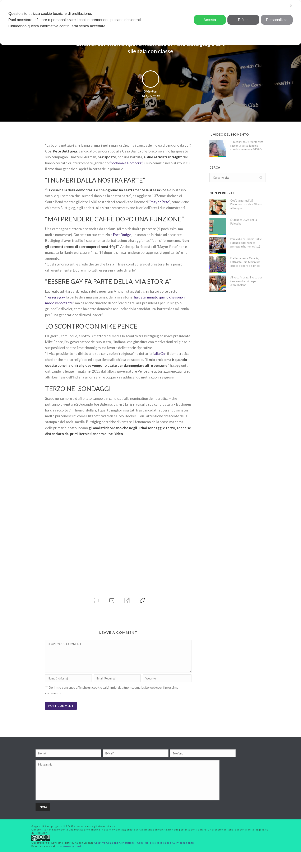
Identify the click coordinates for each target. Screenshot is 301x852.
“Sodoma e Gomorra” (125, 163)
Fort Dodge (122, 234)
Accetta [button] (210, 20)
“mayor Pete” (159, 202)
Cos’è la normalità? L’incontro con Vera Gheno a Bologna (246, 204)
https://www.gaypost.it (70, 846)
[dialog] (150, 22)
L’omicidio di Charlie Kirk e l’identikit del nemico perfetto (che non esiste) (246, 242)
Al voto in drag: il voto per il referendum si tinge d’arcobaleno (246, 281)
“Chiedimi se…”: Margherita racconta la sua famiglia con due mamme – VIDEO (246, 145)
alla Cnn (160, 353)
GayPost (152, 91)
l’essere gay (56, 297)
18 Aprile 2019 (151, 96)
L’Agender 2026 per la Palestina (243, 221)
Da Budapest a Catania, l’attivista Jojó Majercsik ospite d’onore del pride (245, 261)
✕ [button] (291, 6)
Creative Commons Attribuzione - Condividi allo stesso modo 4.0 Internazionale (144, 842)
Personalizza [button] (276, 20)
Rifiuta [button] (243, 20)
